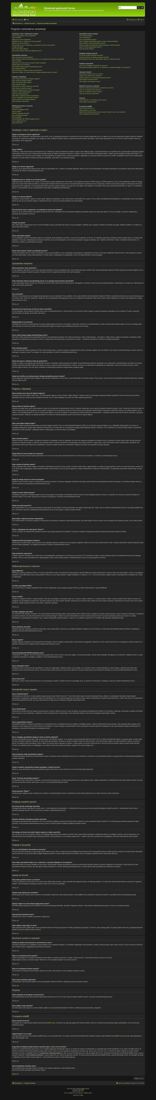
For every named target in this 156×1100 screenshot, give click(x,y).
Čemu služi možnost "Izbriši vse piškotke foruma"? (27, 50)
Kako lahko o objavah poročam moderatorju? (25, 95)
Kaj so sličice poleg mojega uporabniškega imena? (27, 66)
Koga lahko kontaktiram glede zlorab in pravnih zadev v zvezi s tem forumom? (102, 112)
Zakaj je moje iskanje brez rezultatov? (90, 75)
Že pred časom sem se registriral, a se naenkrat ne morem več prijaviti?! (33, 45)
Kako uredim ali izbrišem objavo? (22, 80)
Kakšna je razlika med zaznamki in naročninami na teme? (96, 88)
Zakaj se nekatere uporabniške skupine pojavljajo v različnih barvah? (99, 45)
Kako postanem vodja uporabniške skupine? (92, 43)
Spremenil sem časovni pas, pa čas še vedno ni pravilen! (29, 63)
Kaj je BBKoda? (17, 107)
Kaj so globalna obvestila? (20, 115)
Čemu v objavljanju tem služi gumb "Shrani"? (25, 97)
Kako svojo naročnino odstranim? (89, 93)
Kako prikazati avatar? (18, 68)
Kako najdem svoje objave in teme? (90, 81)
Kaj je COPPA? (16, 37)
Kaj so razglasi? (17, 117)
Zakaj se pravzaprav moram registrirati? (24, 35)
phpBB (70, 1093)
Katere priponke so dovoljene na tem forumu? (93, 100)
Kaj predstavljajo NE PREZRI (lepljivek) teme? (26, 119)
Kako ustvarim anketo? (19, 84)
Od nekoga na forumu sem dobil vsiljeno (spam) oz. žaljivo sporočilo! (99, 59)
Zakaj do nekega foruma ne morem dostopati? (26, 90)
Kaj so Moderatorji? (85, 37)
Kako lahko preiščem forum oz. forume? (91, 74)
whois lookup (52, 1051)
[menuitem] (26, 19)
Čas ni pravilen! (16, 61)
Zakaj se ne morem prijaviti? (20, 43)
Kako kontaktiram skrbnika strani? (89, 114)
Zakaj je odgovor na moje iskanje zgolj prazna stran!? (95, 77)
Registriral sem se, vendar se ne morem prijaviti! (26, 41)
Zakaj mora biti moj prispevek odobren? (24, 99)
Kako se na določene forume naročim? (90, 91)
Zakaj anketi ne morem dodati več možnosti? (25, 86)
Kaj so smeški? (16, 111)
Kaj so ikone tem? (17, 122)
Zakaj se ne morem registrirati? (21, 39)
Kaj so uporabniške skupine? (88, 39)
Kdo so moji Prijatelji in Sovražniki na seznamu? (93, 65)
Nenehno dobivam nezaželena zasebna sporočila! (94, 57)
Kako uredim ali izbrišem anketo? (22, 88)
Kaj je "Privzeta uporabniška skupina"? (90, 47)
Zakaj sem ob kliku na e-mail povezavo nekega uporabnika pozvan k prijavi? (34, 72)
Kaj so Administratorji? (86, 35)
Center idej (122, 1036)
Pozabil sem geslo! (17, 47)
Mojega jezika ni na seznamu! (21, 64)
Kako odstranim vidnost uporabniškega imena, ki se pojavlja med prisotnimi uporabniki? (38, 59)
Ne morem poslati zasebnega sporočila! (91, 55)
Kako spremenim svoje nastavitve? (22, 57)
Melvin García (85, 1088)
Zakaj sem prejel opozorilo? (20, 94)
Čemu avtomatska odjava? (20, 49)
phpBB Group (50, 1023)
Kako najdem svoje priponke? (88, 102)
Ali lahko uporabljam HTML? (20, 109)
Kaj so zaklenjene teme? (19, 121)
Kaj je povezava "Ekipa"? (86, 49)
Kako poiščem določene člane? (88, 79)
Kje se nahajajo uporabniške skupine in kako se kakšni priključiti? (98, 41)
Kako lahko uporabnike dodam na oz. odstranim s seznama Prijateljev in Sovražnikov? (105, 67)
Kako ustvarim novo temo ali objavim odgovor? (26, 78)
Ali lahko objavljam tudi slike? (21, 113)
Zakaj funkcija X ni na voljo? (87, 110)
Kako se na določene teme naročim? (90, 89)
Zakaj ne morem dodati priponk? (21, 92)
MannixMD (81, 1090)
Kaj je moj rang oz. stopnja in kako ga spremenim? (27, 70)
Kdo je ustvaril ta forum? (86, 108)
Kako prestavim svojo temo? (20, 101)
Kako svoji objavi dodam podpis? (22, 82)
